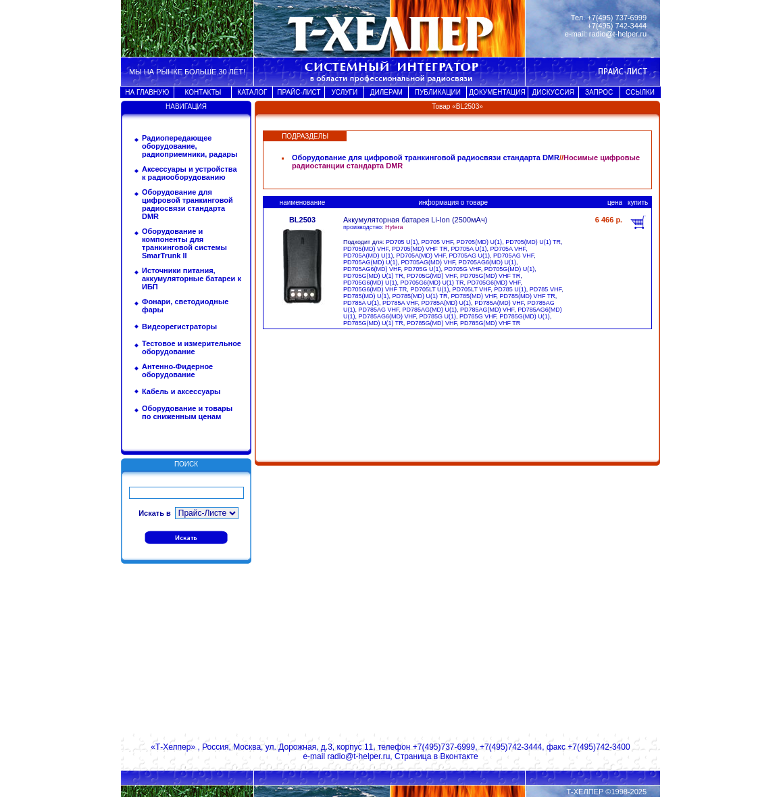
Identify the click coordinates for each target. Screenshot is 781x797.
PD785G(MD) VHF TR (490, 323)
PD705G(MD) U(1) (509, 269)
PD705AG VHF (513, 255)
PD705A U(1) (468, 248)
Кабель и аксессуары (181, 391)
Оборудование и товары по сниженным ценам (187, 412)
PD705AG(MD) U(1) (370, 262)
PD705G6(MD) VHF (493, 282)
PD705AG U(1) (469, 255)
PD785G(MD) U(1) (524, 316)
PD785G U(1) (438, 316)
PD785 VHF (545, 289)
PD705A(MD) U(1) (368, 255)
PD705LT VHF (472, 289)
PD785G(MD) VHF (432, 323)
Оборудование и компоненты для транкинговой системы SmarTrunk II (184, 243)
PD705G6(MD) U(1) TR (432, 282)
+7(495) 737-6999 (617, 18)
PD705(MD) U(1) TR (533, 242)
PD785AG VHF (379, 309)
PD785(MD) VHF (473, 296)
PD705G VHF (463, 269)
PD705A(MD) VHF (421, 255)
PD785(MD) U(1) (366, 296)
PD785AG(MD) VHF (487, 309)
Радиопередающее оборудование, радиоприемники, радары (189, 146)
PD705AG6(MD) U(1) (488, 262)
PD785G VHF (477, 316)
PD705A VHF (508, 248)
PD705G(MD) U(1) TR (373, 275)
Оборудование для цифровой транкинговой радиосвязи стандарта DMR (187, 204)
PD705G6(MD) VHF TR (375, 289)
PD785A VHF (400, 302)
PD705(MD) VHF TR (419, 248)
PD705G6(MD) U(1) (370, 282)
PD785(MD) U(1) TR (420, 296)
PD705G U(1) (422, 269)
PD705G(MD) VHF (432, 275)
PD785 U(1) (510, 289)
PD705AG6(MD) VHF (372, 269)
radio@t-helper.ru (618, 34)
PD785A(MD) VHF (499, 302)
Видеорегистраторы (179, 326)
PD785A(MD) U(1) (447, 302)
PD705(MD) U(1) (480, 242)
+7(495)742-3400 (599, 747)
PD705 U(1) (402, 242)
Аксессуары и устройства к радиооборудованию (189, 173)
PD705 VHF (437, 242)
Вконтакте (459, 756)
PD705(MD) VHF (365, 248)
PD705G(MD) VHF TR (490, 275)
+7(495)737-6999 (444, 747)
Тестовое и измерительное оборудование (191, 347)
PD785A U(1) (361, 302)
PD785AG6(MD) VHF (387, 316)
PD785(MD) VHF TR (527, 296)
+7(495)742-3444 (511, 747)
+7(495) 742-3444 (617, 26)
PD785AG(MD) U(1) (430, 309)
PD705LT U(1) (429, 289)
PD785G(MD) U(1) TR (373, 323)
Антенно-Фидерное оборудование (177, 370)
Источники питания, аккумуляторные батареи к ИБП (191, 278)
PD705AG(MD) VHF (428, 262)
